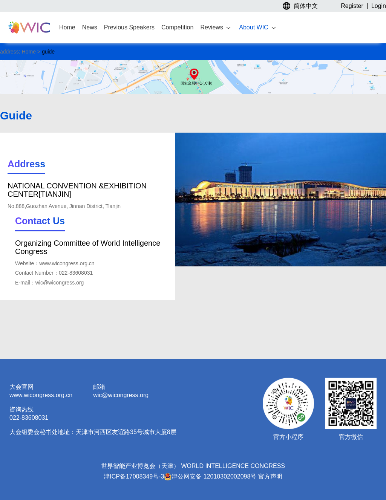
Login (378, 6)
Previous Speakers (129, 27)
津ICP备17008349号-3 (134, 476)
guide (47, 52)
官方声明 (270, 476)
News (89, 27)
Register (352, 6)
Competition (177, 27)
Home (67, 27)
